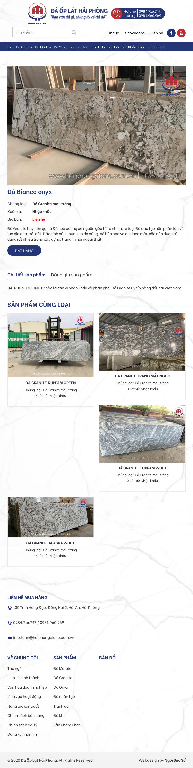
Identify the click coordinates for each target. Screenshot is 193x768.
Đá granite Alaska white (50, 542)
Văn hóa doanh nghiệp (27, 687)
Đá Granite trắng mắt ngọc (142, 375)
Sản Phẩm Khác (133, 46)
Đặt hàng (24, 250)
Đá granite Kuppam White (142, 467)
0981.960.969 (150, 15)
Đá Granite (24, 46)
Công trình (156, 46)
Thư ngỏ (14, 668)
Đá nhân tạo (78, 46)
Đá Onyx (60, 46)
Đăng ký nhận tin (22, 734)
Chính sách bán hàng (25, 715)
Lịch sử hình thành (23, 677)
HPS (10, 46)
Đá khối (113, 46)
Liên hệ (156, 32)
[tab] (26, 275)
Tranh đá (98, 46)
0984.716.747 (149, 11)
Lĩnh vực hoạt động (24, 696)
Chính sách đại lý (22, 724)
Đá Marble (43, 46)
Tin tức (113, 32)
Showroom (134, 32)
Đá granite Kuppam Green (50, 382)
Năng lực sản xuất (23, 706)
